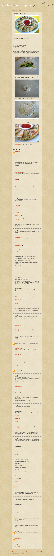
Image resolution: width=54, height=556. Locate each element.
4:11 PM (16, 401)
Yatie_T (16, 205)
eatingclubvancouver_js (19, 306)
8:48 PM (16, 284)
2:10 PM (16, 226)
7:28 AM (16, 188)
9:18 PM (16, 371)
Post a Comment (17, 546)
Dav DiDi (17, 418)
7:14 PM (16, 251)
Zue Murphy (17, 237)
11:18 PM (17, 475)
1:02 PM (16, 389)
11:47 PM (17, 427)
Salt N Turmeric (18, 245)
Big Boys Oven (18, 348)
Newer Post (14, 551)
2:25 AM (16, 494)
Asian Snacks (17, 145)
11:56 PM (17, 155)
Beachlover (17, 325)
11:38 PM (17, 383)
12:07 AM (17, 434)
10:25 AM (17, 212)
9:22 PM (16, 454)
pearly (16, 179)
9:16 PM (16, 303)
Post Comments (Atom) (20, 553)
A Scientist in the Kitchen (19, 484)
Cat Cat (16, 151)
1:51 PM (16, 544)
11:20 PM (17, 311)
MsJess (16, 515)
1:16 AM (16, 322)
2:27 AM (16, 512)
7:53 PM (16, 535)
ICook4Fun (17, 299)
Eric (16, 531)
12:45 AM (17, 415)
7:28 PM (16, 443)
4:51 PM (16, 365)
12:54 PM (17, 351)
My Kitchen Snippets (16, 5)
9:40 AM (16, 481)
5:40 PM (16, 242)
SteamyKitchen (18, 222)
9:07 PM (16, 338)
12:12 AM (17, 344)
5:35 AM (16, 421)
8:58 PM (16, 296)
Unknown (17, 538)
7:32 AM (16, 487)
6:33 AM (16, 176)
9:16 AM (16, 527)
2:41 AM (16, 168)
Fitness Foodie (18, 386)
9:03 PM (16, 520)
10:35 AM (17, 330)
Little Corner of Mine (19, 215)
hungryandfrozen (18, 172)
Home (27, 551)
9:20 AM (16, 194)
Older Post (39, 551)
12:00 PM (17, 219)
